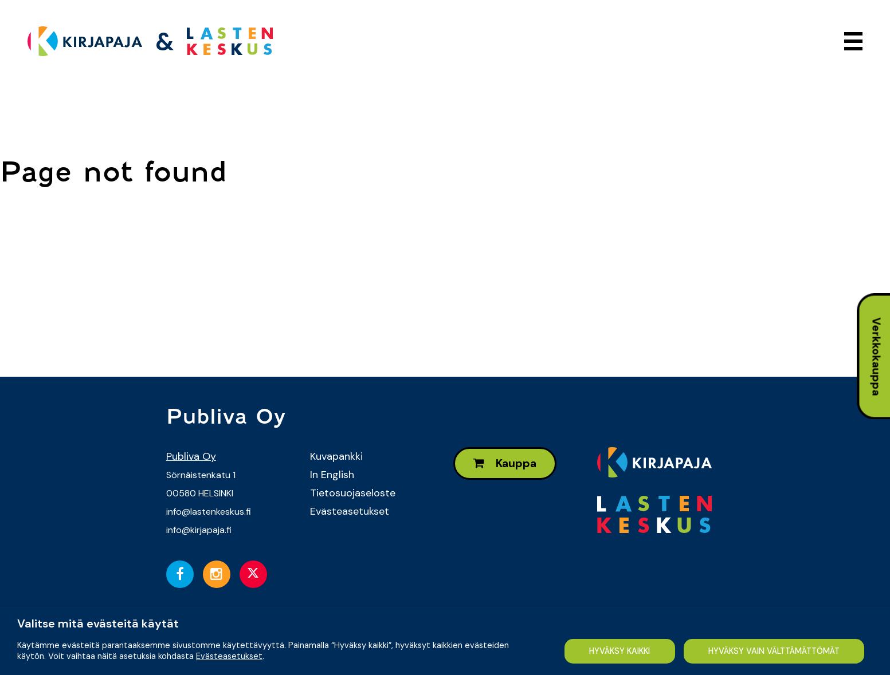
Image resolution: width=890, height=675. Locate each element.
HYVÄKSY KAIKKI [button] (619, 651)
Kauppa (504, 463)
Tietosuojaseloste (352, 493)
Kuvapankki (336, 456)
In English (332, 474)
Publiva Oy (191, 456)
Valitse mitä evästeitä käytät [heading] (98, 623)
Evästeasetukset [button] (229, 656)
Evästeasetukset (349, 511)
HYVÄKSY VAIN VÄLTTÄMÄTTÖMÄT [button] (774, 651)
